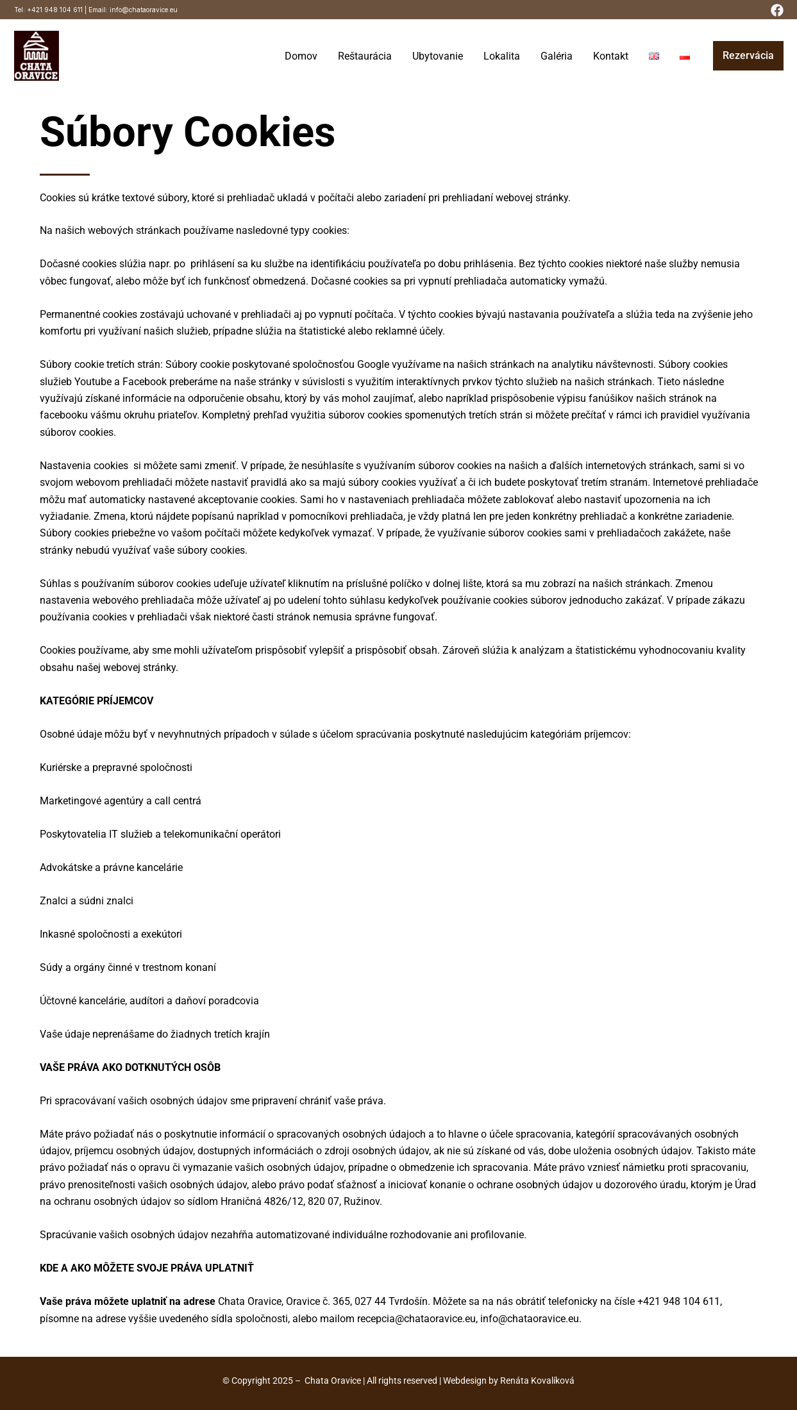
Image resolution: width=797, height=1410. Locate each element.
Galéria (557, 56)
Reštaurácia (365, 56)
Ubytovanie (437, 56)
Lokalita (501, 56)
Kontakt (610, 56)
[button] (748, 55)
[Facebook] (777, 10)
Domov (301, 56)
